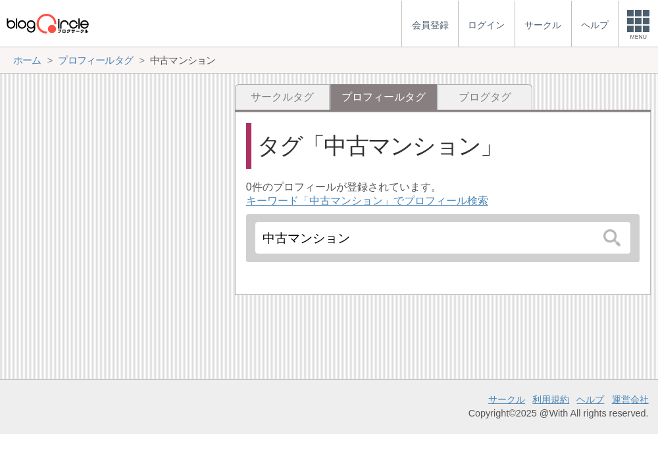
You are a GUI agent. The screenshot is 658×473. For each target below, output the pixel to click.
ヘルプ (590, 399)
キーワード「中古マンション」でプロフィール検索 (367, 200)
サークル (506, 399)
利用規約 (550, 399)
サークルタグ (282, 96)
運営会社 (630, 399)
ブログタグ (485, 96)
